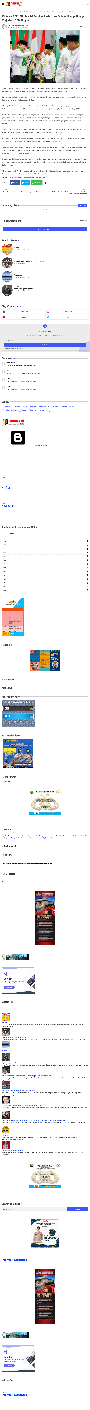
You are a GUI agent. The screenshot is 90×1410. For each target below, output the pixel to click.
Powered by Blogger (25, 445)
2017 (45, 575)
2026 (45, 541)
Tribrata (4, 1022)
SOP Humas (5, 1135)
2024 (45, 549)
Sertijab (43, 838)
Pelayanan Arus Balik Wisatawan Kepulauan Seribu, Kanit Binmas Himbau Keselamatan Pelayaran (34, 1120)
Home (4, 12)
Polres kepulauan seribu (11, 410)
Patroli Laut (37, 838)
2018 (45, 572)
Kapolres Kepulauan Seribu (24, 289)
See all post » (6, 486)
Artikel (6, 488)
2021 (45, 560)
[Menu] (3, 4)
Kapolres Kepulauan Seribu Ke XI (12, 1150)
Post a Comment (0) (45, 229)
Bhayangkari (7, 406)
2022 (45, 556)
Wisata (23, 410)
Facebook (16, 183)
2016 (45, 579)
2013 (45, 590)
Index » (4, 503)
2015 (45, 583)
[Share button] (45, 182)
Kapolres (17, 406)
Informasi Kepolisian (14, 1260)
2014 (45, 587)
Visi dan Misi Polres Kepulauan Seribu (29, 261)
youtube (25, 317)
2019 (45, 568)
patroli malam (51, 836)
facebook (24, 312)
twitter (68, 317)
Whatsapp (37, 183)
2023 (45, 552)
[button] (88, 4)
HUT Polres (50, 838)
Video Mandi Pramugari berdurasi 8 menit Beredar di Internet (21, 1105)
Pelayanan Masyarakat (59, 406)
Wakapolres (20, 838)
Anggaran (18, 275)
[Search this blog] (34, 1209)
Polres (72, 406)
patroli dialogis (11, 838)
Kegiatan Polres (29, 178)
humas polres (28, 838)
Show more (82, 205)
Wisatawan (32, 410)
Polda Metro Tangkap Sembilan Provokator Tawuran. (18, 1091)
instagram (68, 312)
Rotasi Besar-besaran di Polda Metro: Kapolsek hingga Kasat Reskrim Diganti (26, 1076)
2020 (45, 564)
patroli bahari (76, 836)
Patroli (38, 836)
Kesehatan (8, 505)
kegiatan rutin (12, 12)
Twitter (27, 183)
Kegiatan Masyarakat (15, 178)
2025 (45, 545)
